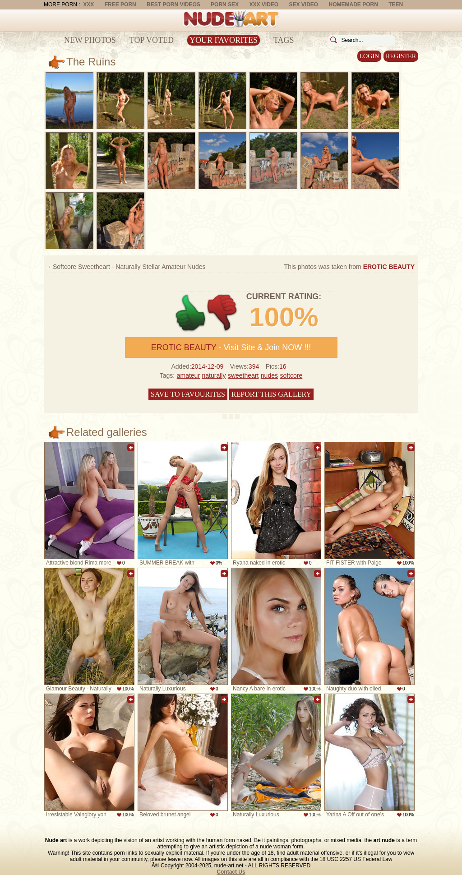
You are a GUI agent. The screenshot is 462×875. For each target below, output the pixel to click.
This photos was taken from (349, 266)
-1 (223, 313)
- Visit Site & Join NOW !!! (231, 347)
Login (369, 56)
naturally (214, 375)
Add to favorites (130, 447)
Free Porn (120, 4)
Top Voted (151, 40)
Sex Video (303, 4)
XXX (88, 4)
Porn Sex (225, 4)
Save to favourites (188, 394)
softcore (291, 375)
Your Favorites (223, 40)
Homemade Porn (353, 4)
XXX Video (263, 4)
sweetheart (243, 375)
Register (401, 56)
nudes (269, 375)
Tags (283, 40)
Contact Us (231, 872)
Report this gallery (271, 394)
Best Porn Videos (173, 4)
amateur (188, 375)
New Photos (90, 40)
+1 (191, 313)
